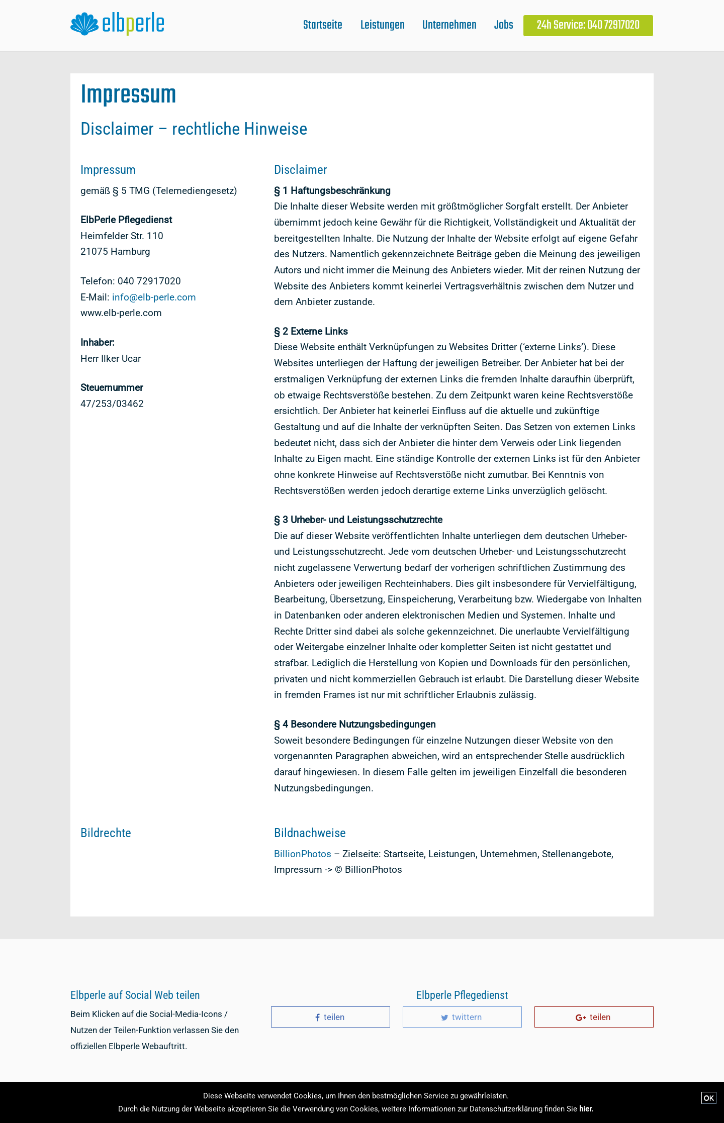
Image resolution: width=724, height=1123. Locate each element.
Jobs (503, 25)
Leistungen (382, 25)
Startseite (322, 25)
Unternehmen (449, 25)
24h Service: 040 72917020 (588, 25)
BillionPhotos (302, 854)
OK (709, 1098)
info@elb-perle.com (154, 297)
